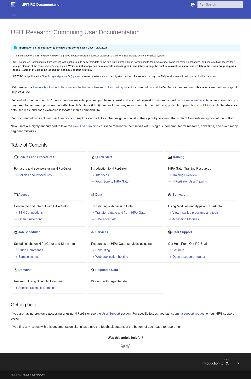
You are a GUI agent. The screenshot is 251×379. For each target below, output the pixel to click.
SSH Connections (28, 212)
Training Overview (182, 175)
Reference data (104, 219)
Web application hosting (109, 256)
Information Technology (77, 87)
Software (84, 14)
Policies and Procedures (33, 175)
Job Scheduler (102, 14)
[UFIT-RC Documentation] (13, 5)
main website (195, 100)
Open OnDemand (28, 219)
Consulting (100, 250)
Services (121, 14)
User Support (111, 313)
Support (135, 14)
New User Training (85, 126)
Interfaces (100, 175)
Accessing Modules (183, 219)
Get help (176, 250)
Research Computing (108, 87)
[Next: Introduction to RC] (219, 362)
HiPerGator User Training (187, 181)
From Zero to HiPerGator (110, 181)
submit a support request (188, 313)
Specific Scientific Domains (35, 287)
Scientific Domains (179, 14)
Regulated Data (154, 14)
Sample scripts (26, 256)
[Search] (220, 4)
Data (71, 14)
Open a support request (186, 256)
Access (59, 14)
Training (45, 14)
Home (14, 14)
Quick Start (29, 14)
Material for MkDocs (34, 374)
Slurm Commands (28, 250)
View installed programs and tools (193, 212)
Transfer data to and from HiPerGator (118, 212)
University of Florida (46, 87)
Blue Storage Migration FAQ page (60, 76)
